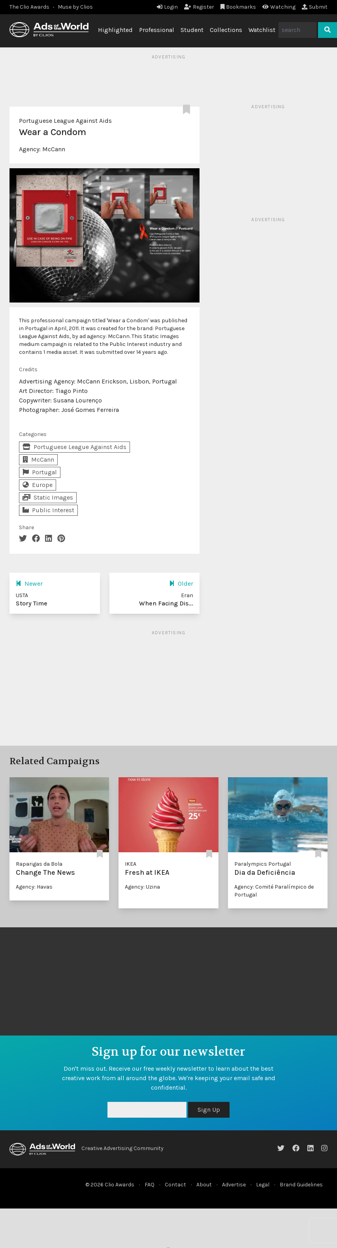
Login (167, 7)
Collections (226, 30)
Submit (315, 7)
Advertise (234, 1184)
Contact (175, 1184)
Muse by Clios (75, 7)
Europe (38, 485)
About (204, 1184)
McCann (53, 149)
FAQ (149, 1184)
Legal (262, 1184)
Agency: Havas (34, 886)
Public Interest (48, 510)
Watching (279, 7)
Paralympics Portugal (262, 864)
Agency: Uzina (142, 886)
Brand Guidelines (301, 1184)
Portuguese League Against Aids (65, 120)
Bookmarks (238, 7)
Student (192, 30)
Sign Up (209, 1109)
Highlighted (115, 30)
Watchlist (262, 30)
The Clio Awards (29, 7)
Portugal (40, 472)
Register (199, 7)
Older (181, 583)
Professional (156, 30)
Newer (29, 583)
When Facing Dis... (166, 603)
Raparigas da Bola (39, 864)
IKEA (130, 864)
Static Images (48, 497)
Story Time (31, 603)
